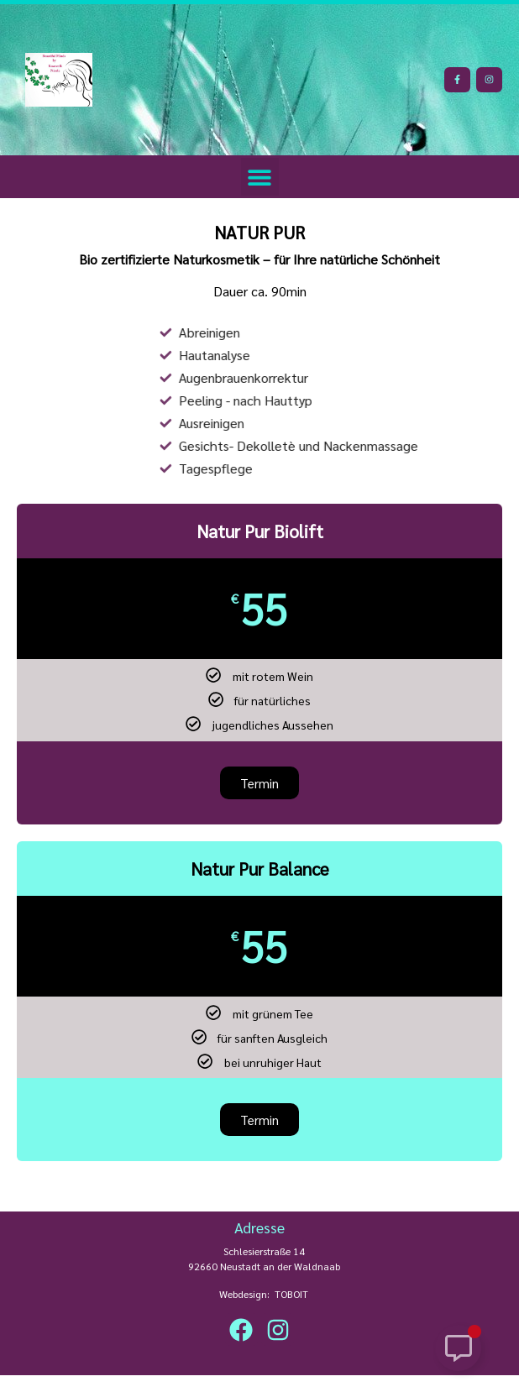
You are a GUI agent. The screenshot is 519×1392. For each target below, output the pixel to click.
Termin (259, 1120)
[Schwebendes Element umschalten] (458, 1348)
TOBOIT (291, 1293)
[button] (260, 177)
